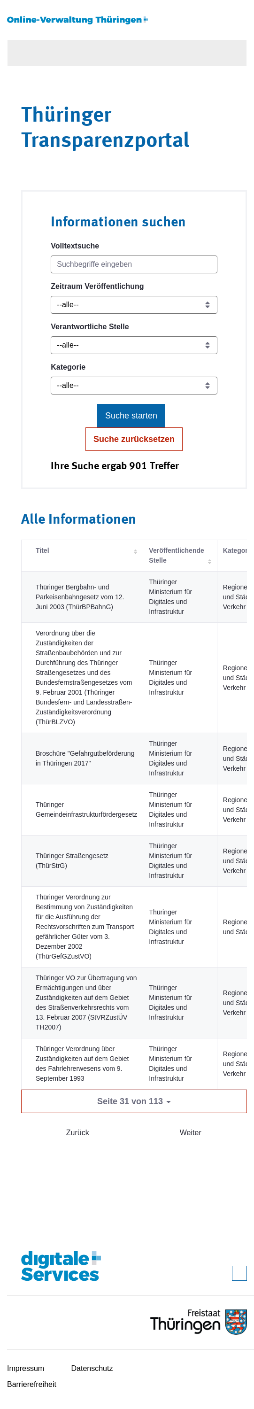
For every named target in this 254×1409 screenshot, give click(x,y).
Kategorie (68, 367)
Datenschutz (92, 1368)
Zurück (77, 1133)
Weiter (190, 1133)
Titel (42, 550)
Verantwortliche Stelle (90, 327)
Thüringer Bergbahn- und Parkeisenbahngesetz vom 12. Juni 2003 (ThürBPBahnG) (80, 597)
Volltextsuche (75, 246)
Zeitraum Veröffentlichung (97, 286)
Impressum (25, 1368)
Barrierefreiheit (31, 1384)
